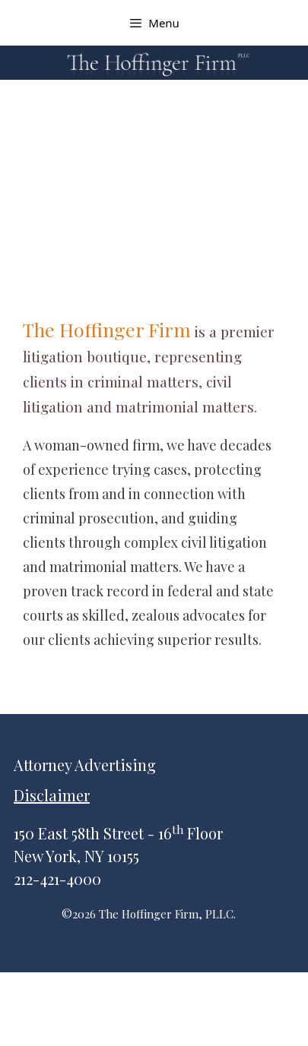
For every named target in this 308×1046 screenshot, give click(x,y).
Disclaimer (52, 795)
